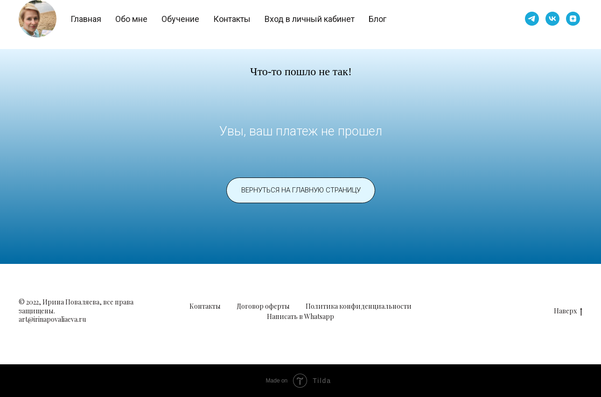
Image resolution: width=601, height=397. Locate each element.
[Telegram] (532, 19)
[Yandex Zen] (573, 19)
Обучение (180, 19)
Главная (85, 19)
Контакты (232, 19)
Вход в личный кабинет (310, 19)
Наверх (568, 311)
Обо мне (131, 19)
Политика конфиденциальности (359, 306)
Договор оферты (263, 306)
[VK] (552, 19)
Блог (377, 19)
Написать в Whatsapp (300, 316)
